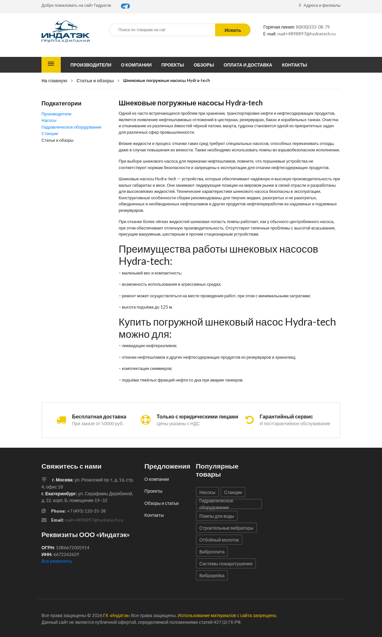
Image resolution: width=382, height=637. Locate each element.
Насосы (48, 120)
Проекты (172, 64)
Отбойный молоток (219, 540)
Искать (232, 30)
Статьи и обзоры (95, 80)
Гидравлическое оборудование (71, 127)
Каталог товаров (51, 65)
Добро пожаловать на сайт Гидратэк (76, 5)
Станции (49, 133)
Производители (90, 64)
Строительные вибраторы (226, 528)
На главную (54, 80)
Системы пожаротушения (225, 563)
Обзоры (204, 64)
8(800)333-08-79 (313, 27)
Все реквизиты (56, 561)
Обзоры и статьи (161, 503)
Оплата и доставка (248, 64)
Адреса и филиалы (320, 5)
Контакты (294, 64)
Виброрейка (211, 575)
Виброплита (211, 551)
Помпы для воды (216, 516)
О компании (136, 64)
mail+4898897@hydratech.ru (306, 33)
